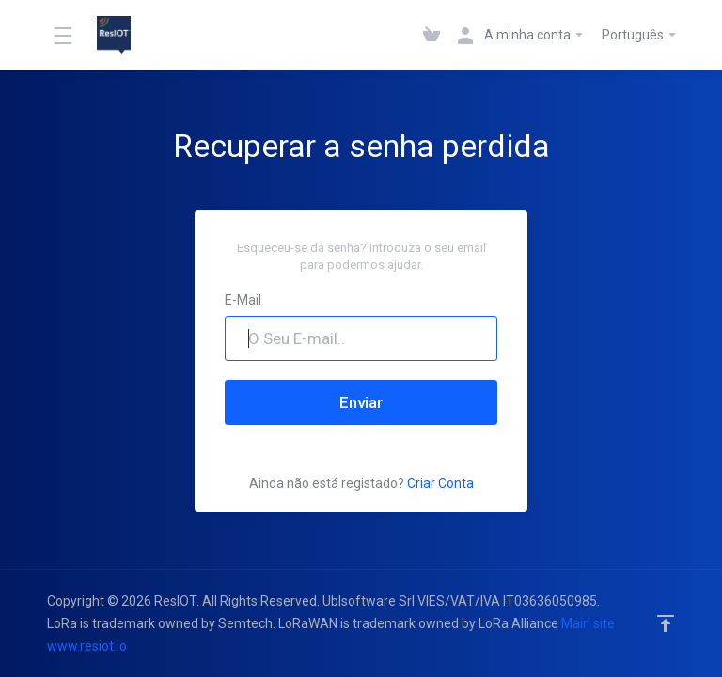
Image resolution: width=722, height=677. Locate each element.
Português (640, 34)
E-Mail (243, 299)
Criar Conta (440, 483)
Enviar (361, 402)
